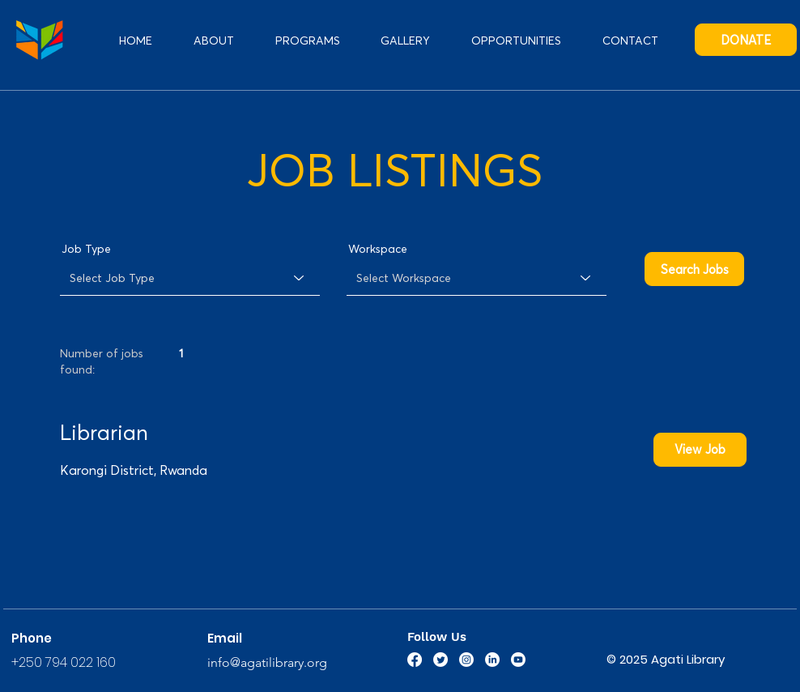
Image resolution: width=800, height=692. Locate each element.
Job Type (86, 248)
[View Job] (700, 450)
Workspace (377, 248)
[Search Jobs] (694, 269)
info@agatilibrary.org (267, 662)
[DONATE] (746, 39)
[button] (516, 40)
